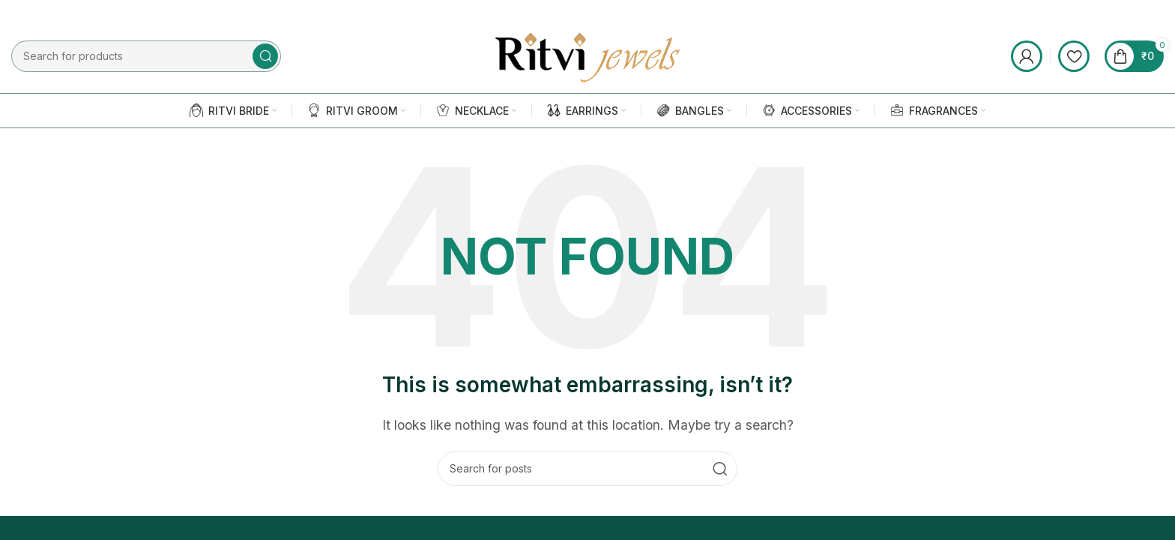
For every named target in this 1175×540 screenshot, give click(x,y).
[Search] (587, 469)
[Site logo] (587, 55)
